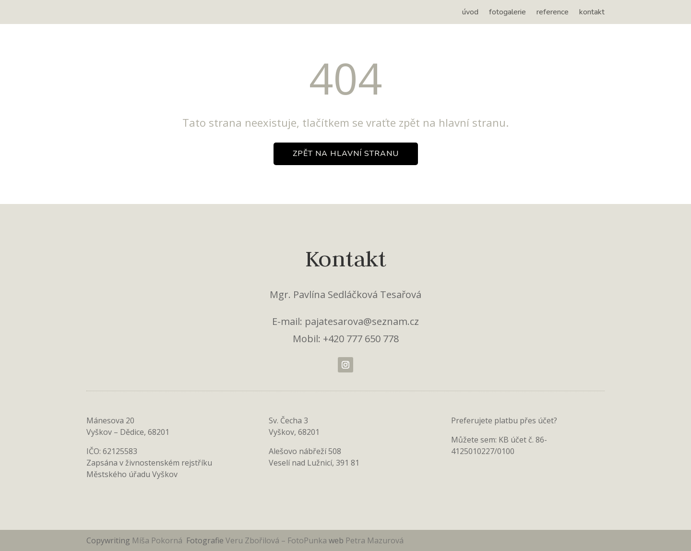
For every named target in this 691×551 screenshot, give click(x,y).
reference (552, 13)
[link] (328, 540)
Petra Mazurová (375, 540)
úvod (470, 13)
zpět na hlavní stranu (346, 153)
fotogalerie (507, 13)
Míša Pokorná (158, 540)
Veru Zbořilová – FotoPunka (276, 540)
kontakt (592, 13)
